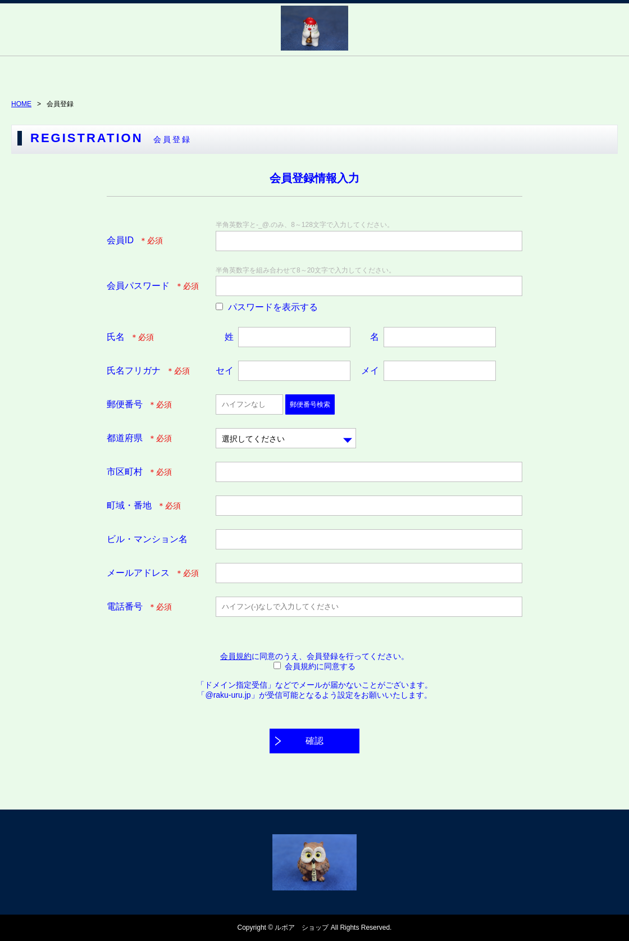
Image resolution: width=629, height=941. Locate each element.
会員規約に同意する (320, 666)
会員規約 (236, 656)
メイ (370, 370)
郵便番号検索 (310, 404)
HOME (21, 104)
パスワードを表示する (273, 307)
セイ (225, 370)
